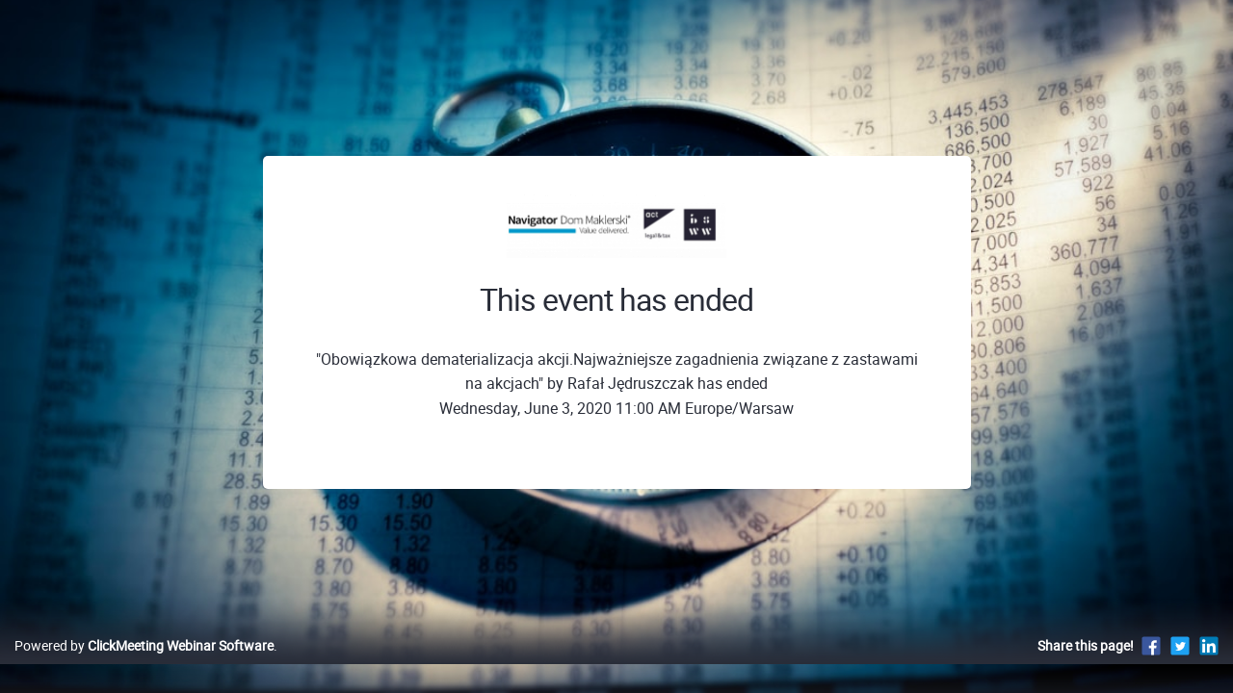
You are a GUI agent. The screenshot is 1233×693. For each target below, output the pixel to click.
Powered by (144, 665)
